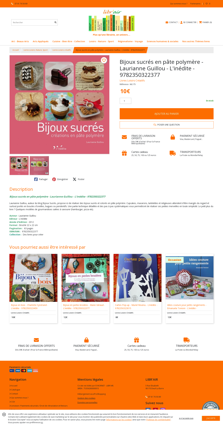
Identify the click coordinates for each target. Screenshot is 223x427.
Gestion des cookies (86, 398)
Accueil (16, 50)
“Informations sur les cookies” (119, 419)
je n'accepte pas (186, 418)
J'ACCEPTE (211, 418)
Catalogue (14, 389)
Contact (13, 393)
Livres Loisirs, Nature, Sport (36, 50)
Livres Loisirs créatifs (62, 50)
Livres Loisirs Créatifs (132, 80)
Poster (78, 179)
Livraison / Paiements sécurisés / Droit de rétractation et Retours (38, 405)
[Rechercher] (56, 22)
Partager (41, 179)
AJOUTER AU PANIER (166, 113)
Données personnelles (87, 402)
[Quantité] (125, 101)
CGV (12, 401)
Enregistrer (60, 179)
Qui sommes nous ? (18, 397)
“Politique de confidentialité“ (158, 419)
